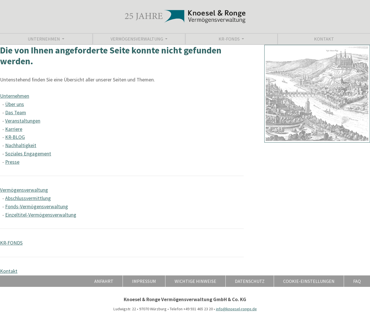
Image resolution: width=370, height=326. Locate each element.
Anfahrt (103, 281)
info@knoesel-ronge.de (236, 308)
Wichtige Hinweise (195, 281)
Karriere (13, 129)
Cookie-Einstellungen (309, 281)
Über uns (14, 104)
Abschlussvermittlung (28, 198)
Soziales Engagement (28, 154)
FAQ (357, 281)
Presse (12, 162)
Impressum (144, 281)
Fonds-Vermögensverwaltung (36, 206)
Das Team (15, 112)
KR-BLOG (15, 137)
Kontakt (324, 39)
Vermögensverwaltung (137, 39)
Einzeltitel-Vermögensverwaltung (40, 215)
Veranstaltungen (22, 121)
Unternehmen (44, 39)
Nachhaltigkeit (20, 145)
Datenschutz (250, 281)
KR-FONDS (230, 39)
